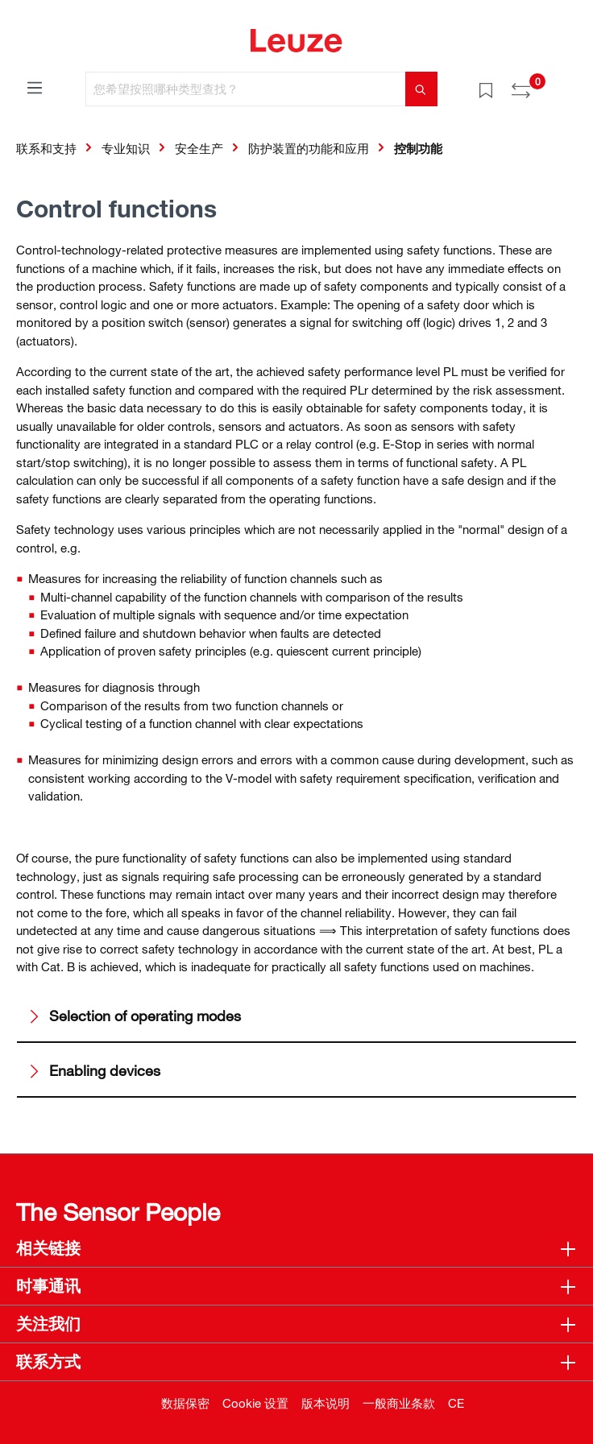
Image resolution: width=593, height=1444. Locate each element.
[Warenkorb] (567, 83)
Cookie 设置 (255, 1403)
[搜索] (421, 89)
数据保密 (185, 1403)
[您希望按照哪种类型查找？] (245, 89)
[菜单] (34, 87)
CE (456, 1403)
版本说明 (325, 1403)
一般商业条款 (399, 1403)
